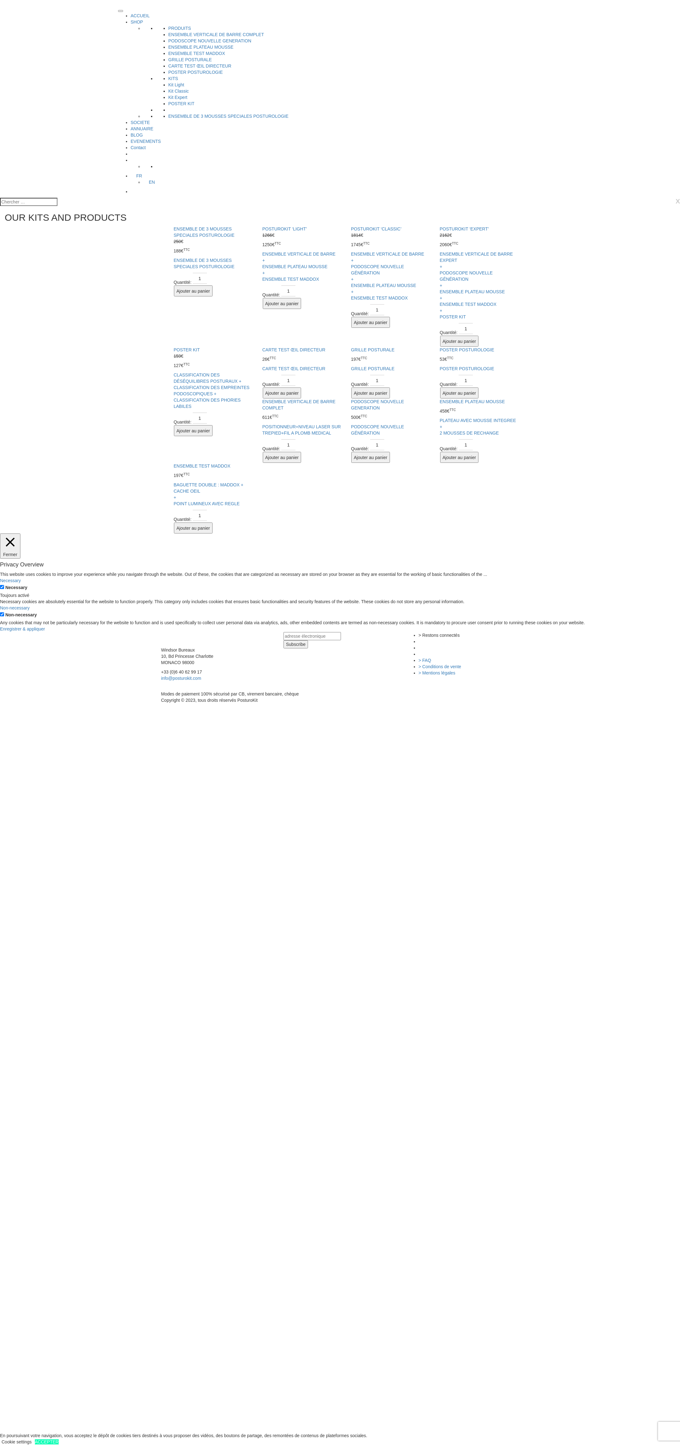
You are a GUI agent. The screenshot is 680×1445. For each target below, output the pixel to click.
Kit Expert (177, 97)
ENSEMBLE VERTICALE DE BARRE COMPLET (216, 34)
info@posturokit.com (181, 678)
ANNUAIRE (142, 128)
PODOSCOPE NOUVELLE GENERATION (209, 40)
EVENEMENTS (146, 141)
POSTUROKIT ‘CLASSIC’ (376, 228)
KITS (173, 78)
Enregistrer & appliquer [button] (22, 628)
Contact (138, 147)
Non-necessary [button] (15, 607)
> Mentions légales (436, 672)
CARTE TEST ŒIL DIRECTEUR (199, 65)
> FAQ (424, 660)
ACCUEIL (140, 15)
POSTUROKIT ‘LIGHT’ (284, 228)
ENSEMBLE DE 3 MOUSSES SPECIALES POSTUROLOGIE (228, 116)
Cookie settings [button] (17, 1441)
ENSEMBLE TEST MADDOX (196, 53)
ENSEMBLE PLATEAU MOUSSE (200, 47)
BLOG (137, 135)
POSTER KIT (181, 103)
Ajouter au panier (193, 291)
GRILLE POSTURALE (190, 59)
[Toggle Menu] (120, 11)
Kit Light (176, 84)
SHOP (137, 21)
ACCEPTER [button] (47, 1441)
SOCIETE (140, 122)
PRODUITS (179, 28)
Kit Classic (178, 91)
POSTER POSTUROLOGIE (195, 72)
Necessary (16, 587)
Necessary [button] (10, 580)
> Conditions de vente (439, 666)
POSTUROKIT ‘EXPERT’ (464, 228)
